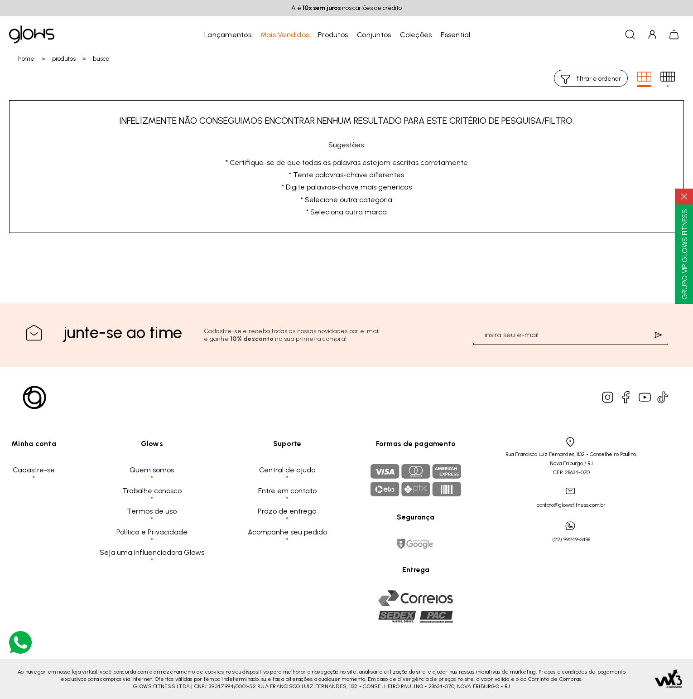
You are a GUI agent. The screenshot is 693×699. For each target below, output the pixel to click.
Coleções (416, 34)
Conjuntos (374, 34)
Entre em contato (287, 490)
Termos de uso (152, 511)
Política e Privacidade (152, 532)
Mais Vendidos (284, 34)
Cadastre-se (34, 470)
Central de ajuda (287, 470)
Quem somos (152, 470)
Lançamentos (227, 34)
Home (26, 59)
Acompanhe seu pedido (287, 532)
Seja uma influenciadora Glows (152, 552)
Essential (455, 34)
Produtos (333, 34)
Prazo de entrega (287, 511)
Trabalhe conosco (152, 490)
